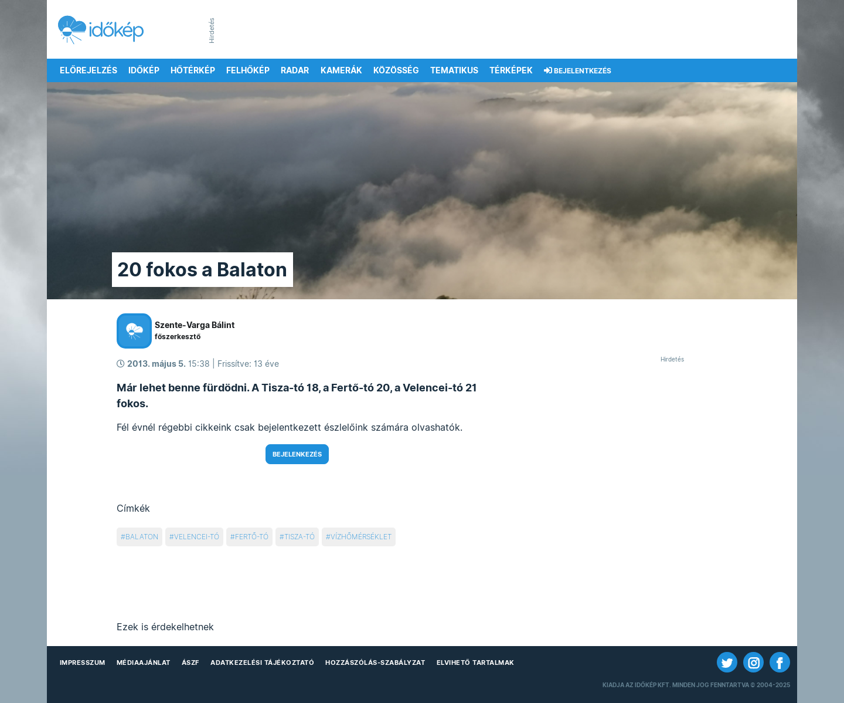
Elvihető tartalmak (476, 662)
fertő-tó (251, 536)
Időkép (143, 70)
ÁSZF (190, 662)
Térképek (511, 70)
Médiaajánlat (144, 662)
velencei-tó (196, 536)
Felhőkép (248, 70)
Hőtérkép (193, 70)
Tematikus (454, 70)
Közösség (396, 70)
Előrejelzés (88, 70)
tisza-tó (299, 536)
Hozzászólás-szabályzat (375, 662)
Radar (295, 70)
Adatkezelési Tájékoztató (262, 662)
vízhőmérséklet (361, 536)
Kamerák (341, 70)
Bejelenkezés (297, 454)
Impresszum (83, 662)
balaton (141, 536)
